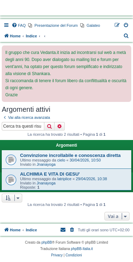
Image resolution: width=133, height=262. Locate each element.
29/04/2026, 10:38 (91, 179)
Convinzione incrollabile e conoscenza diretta (70, 155)
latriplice (64, 179)
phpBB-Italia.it (82, 249)
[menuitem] (19, 25)
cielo (61, 160)
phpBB (47, 242)
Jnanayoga (46, 164)
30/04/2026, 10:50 (85, 160)
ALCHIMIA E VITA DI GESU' (50, 174)
